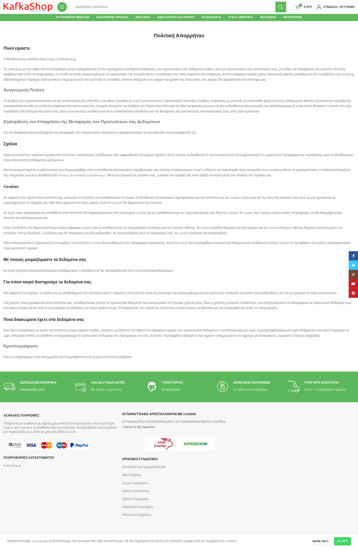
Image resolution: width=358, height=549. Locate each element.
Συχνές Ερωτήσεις (135, 483)
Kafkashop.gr (12, 466)
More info (320, 541)
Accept (342, 541)
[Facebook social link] (353, 256)
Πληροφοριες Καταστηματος (29, 458)
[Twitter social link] (353, 265)
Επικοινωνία (171, 390)
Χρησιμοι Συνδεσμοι (140, 459)
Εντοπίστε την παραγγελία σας (144, 467)
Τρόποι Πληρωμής (135, 499)
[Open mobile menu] (62, 7)
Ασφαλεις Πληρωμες (21, 415)
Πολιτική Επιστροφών (137, 507)
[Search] (179, 7)
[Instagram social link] (353, 274)
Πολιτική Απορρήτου (136, 515)
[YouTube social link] (353, 283)
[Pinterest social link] (353, 293)
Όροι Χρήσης (131, 475)
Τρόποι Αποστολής (135, 491)
